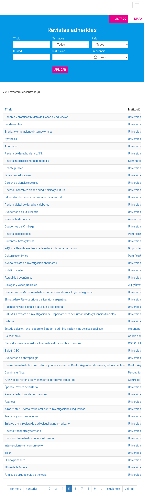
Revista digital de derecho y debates (27, 204)
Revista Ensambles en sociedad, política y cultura (35, 190)
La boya (9, 321)
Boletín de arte (14, 270)
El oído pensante (15, 460)
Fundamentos (13, 124)
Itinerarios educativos (18, 175)
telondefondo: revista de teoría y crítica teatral (33, 197)
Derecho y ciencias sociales (21, 182)
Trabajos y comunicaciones (21, 416)
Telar (8, 452)
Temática (58, 38)
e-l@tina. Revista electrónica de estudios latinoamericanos (41, 248)
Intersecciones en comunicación (24, 445)
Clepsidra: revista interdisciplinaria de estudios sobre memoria (43, 343)
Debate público (14, 168)
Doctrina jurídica (15, 372)
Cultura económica (16, 255)
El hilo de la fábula (16, 467)
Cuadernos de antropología (21, 357)
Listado (120, 18)
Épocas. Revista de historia (21, 387)
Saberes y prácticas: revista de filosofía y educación (36, 117)
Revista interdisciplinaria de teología (27, 160)
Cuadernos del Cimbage (19, 226)
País (94, 38)
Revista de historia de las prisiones (26, 394)
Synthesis (11, 138)
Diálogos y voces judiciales (21, 284)
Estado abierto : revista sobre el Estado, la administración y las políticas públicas (54, 328)
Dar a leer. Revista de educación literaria (29, 438)
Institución (58, 51)
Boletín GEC (12, 350)
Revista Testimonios (17, 219)
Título (16, 38)
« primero (15, 488)
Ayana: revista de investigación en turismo (31, 263)
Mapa (138, 18)
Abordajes (11, 146)
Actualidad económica (18, 277)
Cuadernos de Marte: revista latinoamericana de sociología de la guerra (49, 292)
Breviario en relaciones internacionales (28, 131)
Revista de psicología (18, 233)
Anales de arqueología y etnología (26, 474)
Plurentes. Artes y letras (19, 241)
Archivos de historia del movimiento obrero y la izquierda (40, 379)
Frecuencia (98, 51)
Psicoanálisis (13, 336)
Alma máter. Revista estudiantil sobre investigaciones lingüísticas (45, 409)
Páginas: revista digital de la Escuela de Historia (34, 306)
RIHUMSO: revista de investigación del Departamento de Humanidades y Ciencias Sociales (60, 314)
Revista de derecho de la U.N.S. (24, 153)
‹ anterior (31, 488)
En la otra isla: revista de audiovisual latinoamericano (37, 423)
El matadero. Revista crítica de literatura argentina (36, 299)
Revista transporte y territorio (23, 430)
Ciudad (17, 51)
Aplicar (60, 69)
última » (130, 488)
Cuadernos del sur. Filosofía (22, 211)
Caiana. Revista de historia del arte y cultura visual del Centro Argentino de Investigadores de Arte (65, 365)
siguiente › (113, 488)
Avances (10, 401)
